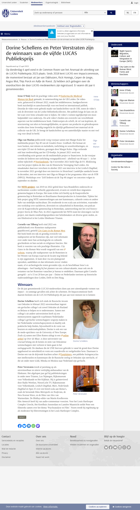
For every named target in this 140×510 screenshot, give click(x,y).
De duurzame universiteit (47, 488)
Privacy (5, 497)
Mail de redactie (9, 492)
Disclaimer (6, 501)
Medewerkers (37, 2)
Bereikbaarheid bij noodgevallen (84, 484)
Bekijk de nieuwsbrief (113, 484)
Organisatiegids (52, 2)
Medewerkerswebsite (10, 39)
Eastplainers (66, 398)
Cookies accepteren (98, 506)
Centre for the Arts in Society (120, 168)
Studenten (24, 2)
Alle (86, 12)
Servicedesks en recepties (13, 484)
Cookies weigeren (123, 506)
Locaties (5, 488)
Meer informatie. (50, 506)
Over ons (40, 484)
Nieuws (24, 39)
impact (22, 461)
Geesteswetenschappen (122, 161)
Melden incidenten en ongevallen (84, 488)
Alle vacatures (42, 497)
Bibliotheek (65, 2)
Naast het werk (42, 501)
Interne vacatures (43, 492)
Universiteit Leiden (9, 2)
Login (136, 3)
